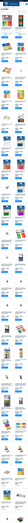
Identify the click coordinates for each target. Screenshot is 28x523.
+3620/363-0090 (19, 4)
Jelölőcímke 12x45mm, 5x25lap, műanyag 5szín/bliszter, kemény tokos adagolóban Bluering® (20, 503)
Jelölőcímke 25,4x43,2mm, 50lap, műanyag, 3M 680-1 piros (21, 455)
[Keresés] (21, 4)
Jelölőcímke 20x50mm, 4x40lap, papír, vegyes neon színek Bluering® (20, 479)
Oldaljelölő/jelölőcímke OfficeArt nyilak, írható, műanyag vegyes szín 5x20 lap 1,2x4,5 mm (6, 28)
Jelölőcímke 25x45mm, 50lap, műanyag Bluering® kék (20, 148)
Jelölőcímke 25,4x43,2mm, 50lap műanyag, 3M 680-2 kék (7, 455)
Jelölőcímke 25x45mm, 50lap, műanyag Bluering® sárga (6, 502)
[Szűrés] (1, 16)
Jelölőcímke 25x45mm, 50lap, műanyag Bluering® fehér (6, 148)
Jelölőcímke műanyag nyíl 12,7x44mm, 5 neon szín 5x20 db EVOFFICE (6, 78)
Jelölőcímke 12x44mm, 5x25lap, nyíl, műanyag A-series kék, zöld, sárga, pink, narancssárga (20, 336)
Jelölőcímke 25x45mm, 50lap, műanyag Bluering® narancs (6, 171)
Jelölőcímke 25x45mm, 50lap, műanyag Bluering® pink (20, 171)
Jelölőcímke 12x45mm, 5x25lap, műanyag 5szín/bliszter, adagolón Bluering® (7, 479)
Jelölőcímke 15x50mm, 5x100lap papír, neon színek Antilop (20, 101)
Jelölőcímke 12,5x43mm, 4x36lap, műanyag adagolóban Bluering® (6, 360)
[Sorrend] (24, 11)
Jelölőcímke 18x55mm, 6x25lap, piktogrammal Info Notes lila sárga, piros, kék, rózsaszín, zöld (6, 384)
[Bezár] (27, 0)
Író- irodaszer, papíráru (6, 7)
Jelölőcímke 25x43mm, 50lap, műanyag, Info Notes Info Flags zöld (6, 336)
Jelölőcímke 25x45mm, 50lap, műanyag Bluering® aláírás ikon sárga (20, 125)
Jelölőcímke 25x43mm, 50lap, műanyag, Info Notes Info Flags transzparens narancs (20, 289)
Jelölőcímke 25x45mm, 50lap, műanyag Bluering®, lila (20, 217)
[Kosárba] (4, 37)
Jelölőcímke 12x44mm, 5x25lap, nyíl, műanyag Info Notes (20, 240)
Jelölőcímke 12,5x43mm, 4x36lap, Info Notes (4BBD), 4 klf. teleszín (6, 408)
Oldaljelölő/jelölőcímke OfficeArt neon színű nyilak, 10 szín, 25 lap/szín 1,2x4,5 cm (20, 28)
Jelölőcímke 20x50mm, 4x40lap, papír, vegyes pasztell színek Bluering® (7, 54)
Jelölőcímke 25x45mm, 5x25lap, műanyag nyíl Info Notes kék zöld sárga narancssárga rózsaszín (20, 384)
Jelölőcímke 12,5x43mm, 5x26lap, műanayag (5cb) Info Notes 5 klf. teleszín (6, 432)
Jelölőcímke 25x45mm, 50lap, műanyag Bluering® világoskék (20, 194)
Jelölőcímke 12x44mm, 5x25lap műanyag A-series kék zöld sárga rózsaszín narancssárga (6, 265)
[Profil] (24, 4)
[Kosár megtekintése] (27, 4)
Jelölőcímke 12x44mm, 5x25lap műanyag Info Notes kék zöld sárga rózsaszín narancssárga (6, 241)
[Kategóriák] (1, 4)
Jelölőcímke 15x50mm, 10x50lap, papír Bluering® (20, 360)
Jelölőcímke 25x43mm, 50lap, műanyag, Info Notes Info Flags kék (20, 265)
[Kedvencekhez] (10, 14)
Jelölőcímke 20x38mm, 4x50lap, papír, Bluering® (6, 124)
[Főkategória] (0, 7)
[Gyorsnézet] (12, 14)
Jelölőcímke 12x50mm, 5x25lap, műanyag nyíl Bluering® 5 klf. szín (20, 53)
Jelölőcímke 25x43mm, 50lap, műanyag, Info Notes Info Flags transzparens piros (6, 312)
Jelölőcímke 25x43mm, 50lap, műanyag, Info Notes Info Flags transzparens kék (6, 289)
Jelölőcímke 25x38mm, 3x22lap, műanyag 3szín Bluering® (20, 432)
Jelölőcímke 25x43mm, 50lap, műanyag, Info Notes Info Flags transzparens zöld (20, 312)
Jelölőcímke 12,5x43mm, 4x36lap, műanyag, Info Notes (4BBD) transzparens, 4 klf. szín (20, 408)
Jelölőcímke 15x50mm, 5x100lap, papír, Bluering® (7, 101)
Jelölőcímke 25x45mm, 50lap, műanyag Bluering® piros (6, 194)
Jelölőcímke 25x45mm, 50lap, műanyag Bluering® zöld (6, 217)
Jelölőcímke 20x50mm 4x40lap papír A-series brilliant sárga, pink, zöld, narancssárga (20, 78)
